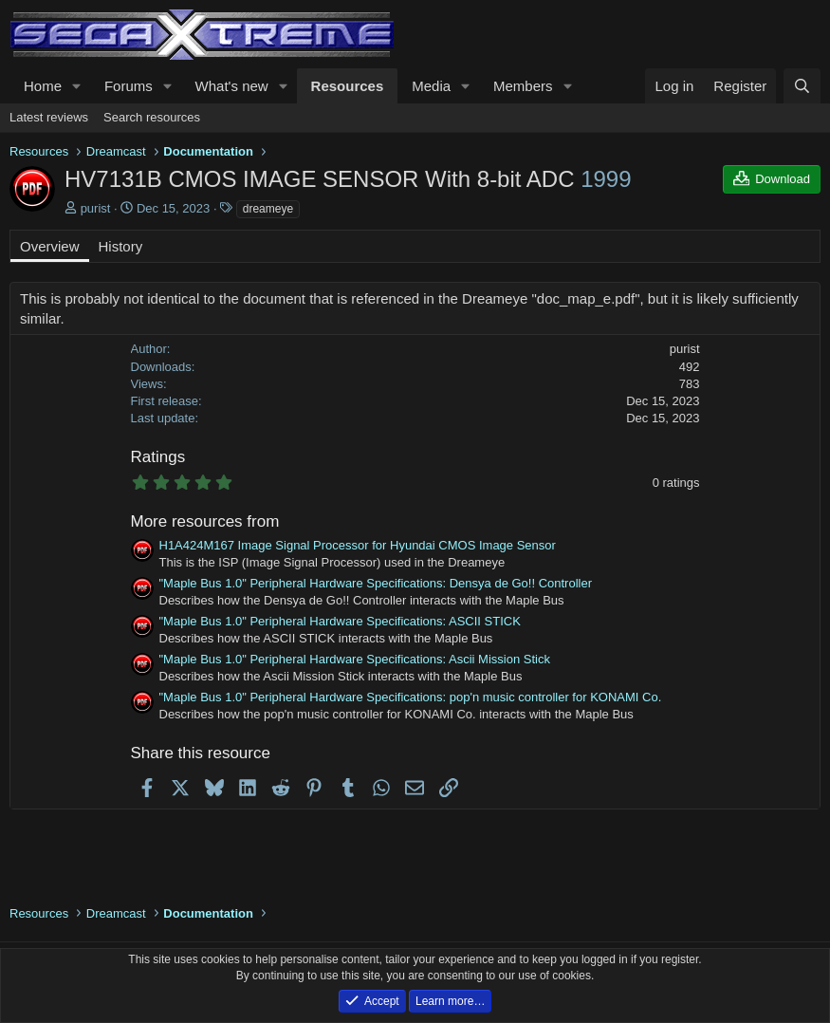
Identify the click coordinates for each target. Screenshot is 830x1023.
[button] (77, 85)
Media (431, 86)
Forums (128, 86)
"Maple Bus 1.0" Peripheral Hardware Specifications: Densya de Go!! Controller (376, 583)
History (121, 246)
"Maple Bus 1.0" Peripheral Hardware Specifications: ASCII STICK (340, 621)
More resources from (205, 521)
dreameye (268, 208)
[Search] (802, 85)
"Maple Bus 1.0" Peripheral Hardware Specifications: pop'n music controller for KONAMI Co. (410, 697)
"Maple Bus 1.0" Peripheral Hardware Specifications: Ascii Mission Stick (354, 659)
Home (43, 86)
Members (523, 86)
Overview (50, 246)
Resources (347, 86)
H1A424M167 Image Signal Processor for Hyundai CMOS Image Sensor (357, 545)
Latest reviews (48, 117)
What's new (231, 86)
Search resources (151, 117)
